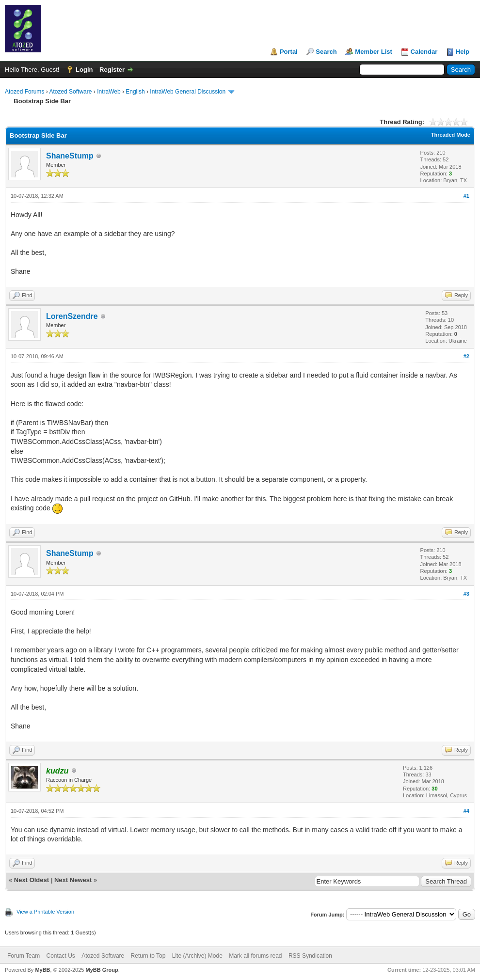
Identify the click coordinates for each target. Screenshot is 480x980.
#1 (466, 196)
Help (462, 51)
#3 (466, 594)
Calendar (424, 51)
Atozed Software (70, 91)
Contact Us (60, 955)
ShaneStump (70, 156)
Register (112, 69)
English (135, 91)
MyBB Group (101, 970)
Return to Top (148, 955)
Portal (289, 51)
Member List (373, 51)
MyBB (42, 970)
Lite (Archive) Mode (197, 955)
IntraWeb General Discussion (187, 91)
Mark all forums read (255, 955)
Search (326, 51)
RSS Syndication (310, 955)
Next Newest (73, 880)
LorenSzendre (72, 316)
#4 (466, 811)
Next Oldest (31, 880)
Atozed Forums (24, 91)
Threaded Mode (450, 135)
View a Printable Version (45, 912)
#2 (466, 356)
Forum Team (23, 955)
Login (84, 69)
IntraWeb (108, 91)
